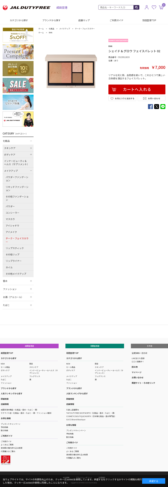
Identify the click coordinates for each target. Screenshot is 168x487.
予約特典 (4, 427)
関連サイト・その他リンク (143, 382)
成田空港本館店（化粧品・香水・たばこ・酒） (19, 409)
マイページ (136, 372)
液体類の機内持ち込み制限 (11, 448)
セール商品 (5, 367)
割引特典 (4, 430)
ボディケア (5, 370)
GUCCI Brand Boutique (75, 419)
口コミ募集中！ (138, 361)
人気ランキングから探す (11, 393)
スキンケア (33, 367)
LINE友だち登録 (138, 358)
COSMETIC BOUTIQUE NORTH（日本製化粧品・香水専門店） (91, 416)
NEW (3, 363)
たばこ (3, 379)
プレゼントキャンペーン (10, 424)
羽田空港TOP (149, 20)
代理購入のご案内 (8, 451)
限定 (31, 363)
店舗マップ (84, 20)
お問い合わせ (137, 377)
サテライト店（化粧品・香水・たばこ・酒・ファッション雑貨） (27, 413)
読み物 (135, 366)
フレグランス (34, 376)
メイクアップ (6, 376)
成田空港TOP (7, 353)
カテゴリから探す (19, 20)
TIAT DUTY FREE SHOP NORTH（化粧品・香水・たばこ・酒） (91, 413)
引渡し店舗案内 (72, 409)
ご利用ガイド (116, 20)
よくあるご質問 (7, 444)
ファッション (6, 383)
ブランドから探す (51, 20)
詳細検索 (5, 398)
